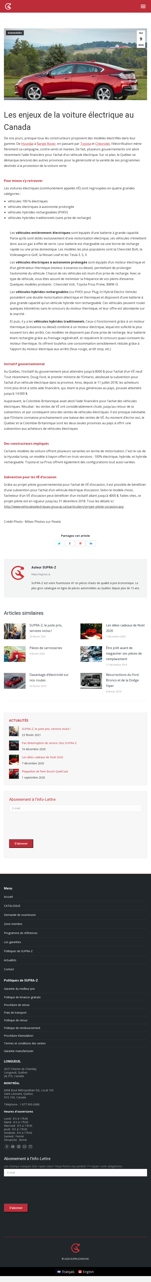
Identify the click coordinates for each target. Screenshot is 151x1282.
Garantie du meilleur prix (19, 989)
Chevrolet (102, 143)
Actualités (10, 960)
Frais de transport (15, 1012)
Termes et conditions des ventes (25, 1043)
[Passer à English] (86, 1272)
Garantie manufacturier (18, 1051)
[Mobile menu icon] (143, 6)
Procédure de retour (17, 1005)
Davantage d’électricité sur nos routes (49, 677)
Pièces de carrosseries (45, 648)
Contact (9, 969)
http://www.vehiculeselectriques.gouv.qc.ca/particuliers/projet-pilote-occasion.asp (64, 506)
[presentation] (39, 826)
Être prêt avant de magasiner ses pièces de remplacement (124, 653)
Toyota (85, 143)
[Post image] (15, 631)
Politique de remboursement (22, 1028)
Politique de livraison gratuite (22, 997)
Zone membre (13, 924)
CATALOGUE (12, 906)
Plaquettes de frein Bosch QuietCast (45, 771)
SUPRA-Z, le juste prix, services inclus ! (45, 628)
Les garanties (12, 942)
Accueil (8, 897)
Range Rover (46, 143)
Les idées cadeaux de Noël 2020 (125, 628)
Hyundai (27, 143)
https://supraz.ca (40, 574)
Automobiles (15, 33)
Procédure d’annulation (18, 1035)
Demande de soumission (20, 915)
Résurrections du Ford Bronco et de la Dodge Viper (122, 680)
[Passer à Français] (65, 1272)
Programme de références (21, 933)
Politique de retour (16, 1020)
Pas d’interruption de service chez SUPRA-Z (49, 743)
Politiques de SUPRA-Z (18, 951)
